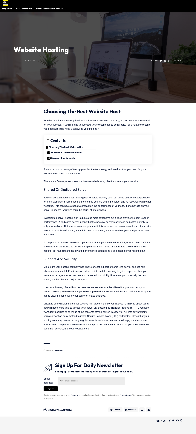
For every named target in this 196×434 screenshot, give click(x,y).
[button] (187, 3)
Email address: (48, 377)
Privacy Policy (126, 392)
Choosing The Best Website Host (69, 147)
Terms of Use (77, 392)
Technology (29, 61)
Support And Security (63, 153)
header (59, 346)
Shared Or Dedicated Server (120, 148)
